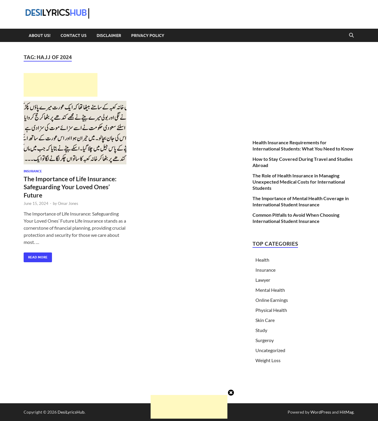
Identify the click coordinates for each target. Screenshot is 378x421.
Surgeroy (264, 340)
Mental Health (270, 290)
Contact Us (74, 35)
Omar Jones (68, 203)
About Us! (39, 35)
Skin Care (265, 320)
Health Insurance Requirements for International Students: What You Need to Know (302, 145)
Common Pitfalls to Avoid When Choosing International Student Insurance (295, 218)
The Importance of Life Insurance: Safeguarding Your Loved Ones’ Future (70, 187)
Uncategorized (270, 350)
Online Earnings (271, 300)
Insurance (33, 171)
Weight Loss (268, 360)
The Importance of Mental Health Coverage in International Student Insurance (300, 201)
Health (262, 260)
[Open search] (351, 35)
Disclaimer (109, 35)
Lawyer (262, 280)
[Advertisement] (60, 85)
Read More (36, 255)
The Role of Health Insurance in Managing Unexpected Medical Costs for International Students (298, 182)
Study (261, 330)
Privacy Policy (147, 35)
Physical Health (271, 310)
